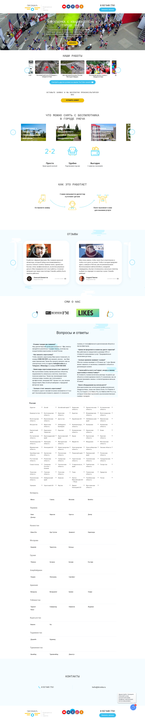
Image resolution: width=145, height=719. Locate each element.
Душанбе (33, 639)
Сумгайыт (72, 577)
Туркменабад (54, 654)
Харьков (52, 514)
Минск (33, 499)
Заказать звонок (107, 9)
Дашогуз (71, 654)
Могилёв (71, 499)
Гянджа (33, 577)
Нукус (32, 609)
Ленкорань (53, 577)
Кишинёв (33, 547)
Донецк (33, 517)
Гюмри (90, 592)
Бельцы (71, 547)
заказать (72, 43)
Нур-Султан (53, 532)
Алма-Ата (34, 532)
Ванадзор (34, 592)
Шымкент (72, 532)
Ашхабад (33, 654)
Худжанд (52, 639)
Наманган (72, 607)
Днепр (90, 514)
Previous (27, 70)
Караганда (91, 532)
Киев (32, 514)
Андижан (91, 607)
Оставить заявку (72, 100)
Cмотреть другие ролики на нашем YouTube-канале (72, 82)
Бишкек (33, 624)
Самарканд (53, 607)
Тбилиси (33, 562)
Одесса (71, 514)
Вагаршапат (53, 592)
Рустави (90, 562)
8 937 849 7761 (107, 5)
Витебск (90, 499)
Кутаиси (52, 562)
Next (118, 70)
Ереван (71, 592)
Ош (51, 624)
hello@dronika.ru (99, 687)
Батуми (71, 562)
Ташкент (33, 607)
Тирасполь (53, 547)
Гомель (52, 499)
